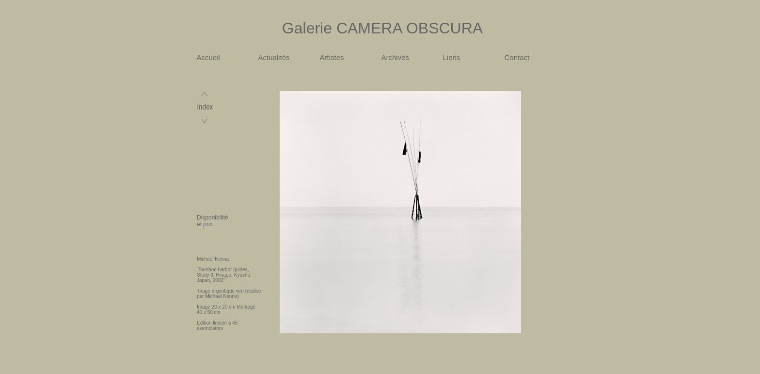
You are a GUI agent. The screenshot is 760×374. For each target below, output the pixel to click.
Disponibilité (212, 217)
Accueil (208, 57)
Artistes (332, 57)
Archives (395, 57)
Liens (451, 57)
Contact (517, 57)
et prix (205, 224)
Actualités (274, 57)
